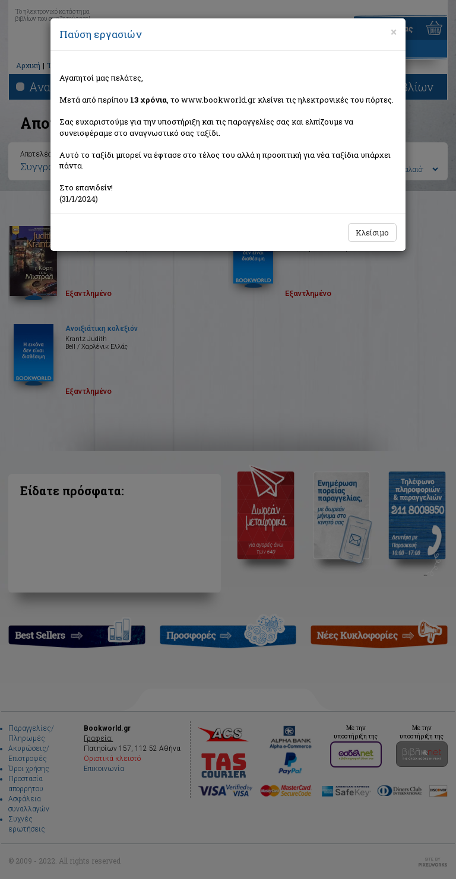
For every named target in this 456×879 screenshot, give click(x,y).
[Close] (394, 32)
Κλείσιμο (372, 232)
